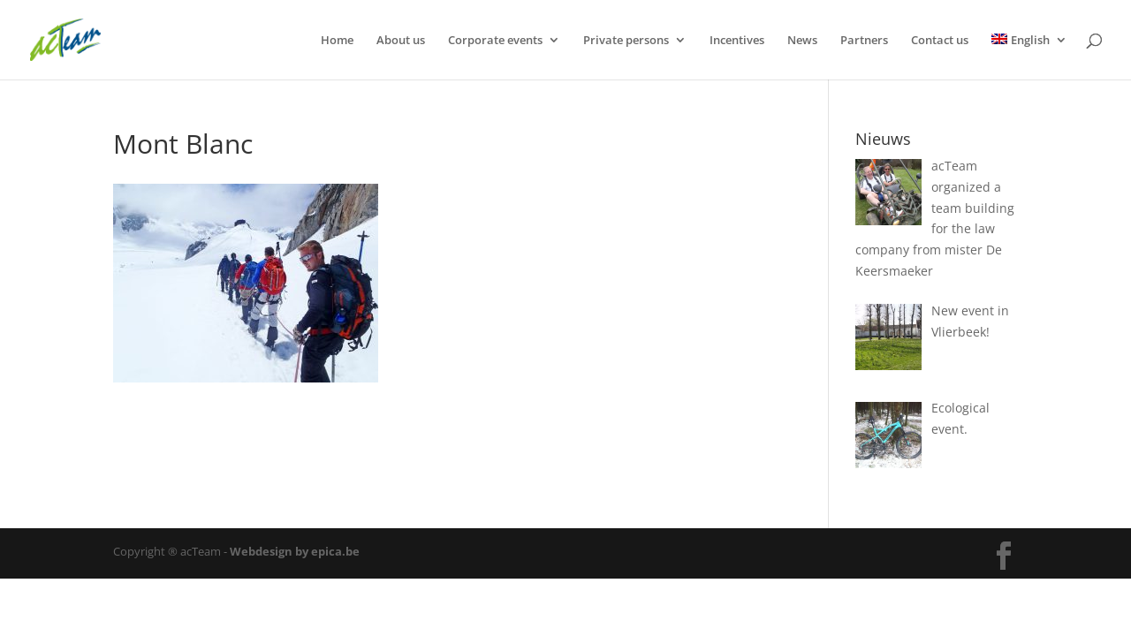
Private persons (626, 41)
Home (337, 41)
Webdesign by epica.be (295, 551)
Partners (864, 41)
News (802, 41)
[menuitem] (1029, 57)
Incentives (737, 41)
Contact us (939, 41)
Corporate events (495, 41)
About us (400, 41)
